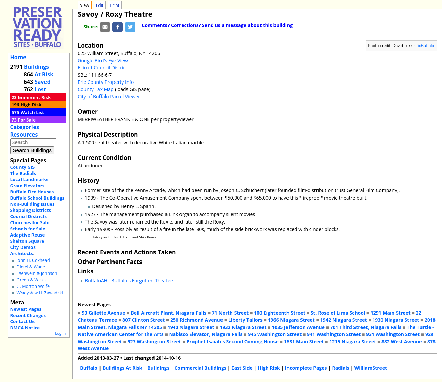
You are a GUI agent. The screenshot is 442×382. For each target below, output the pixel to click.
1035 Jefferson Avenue (298, 327)
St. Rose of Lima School (338, 312)
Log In (60, 333)
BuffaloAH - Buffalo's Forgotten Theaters (129, 280)
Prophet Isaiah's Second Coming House (233, 341)
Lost (40, 89)
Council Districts (28, 216)
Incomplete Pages (306, 368)
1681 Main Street (304, 341)
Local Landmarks (29, 179)
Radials (340, 368)
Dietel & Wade (30, 267)
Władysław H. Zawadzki (39, 293)
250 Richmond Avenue (196, 320)
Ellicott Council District (102, 67)
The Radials (23, 173)
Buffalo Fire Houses (32, 192)
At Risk (44, 74)
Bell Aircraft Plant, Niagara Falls (168, 312)
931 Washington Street (393, 334)
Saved (43, 82)
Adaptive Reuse (27, 235)
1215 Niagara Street (352, 341)
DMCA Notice (25, 327)
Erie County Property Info (106, 82)
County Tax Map (95, 89)
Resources (24, 134)
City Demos (23, 247)
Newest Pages (25, 309)
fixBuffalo (425, 45)
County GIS (22, 167)
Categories (24, 127)
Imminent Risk (34, 97)
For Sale (27, 120)
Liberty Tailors (245, 320)
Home (18, 57)
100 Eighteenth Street (279, 312)
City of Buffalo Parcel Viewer (109, 96)
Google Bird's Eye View (103, 60)
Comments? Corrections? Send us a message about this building (217, 25)
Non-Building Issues (32, 204)
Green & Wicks (30, 280)
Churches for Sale (30, 222)
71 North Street (230, 312)
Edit (99, 5)
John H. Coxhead (33, 260)
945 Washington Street (275, 334)
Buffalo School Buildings (37, 198)
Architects (21, 253)
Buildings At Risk (122, 368)
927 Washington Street (154, 341)
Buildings (36, 67)
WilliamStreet (370, 368)
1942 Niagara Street (343, 320)
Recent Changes (28, 315)
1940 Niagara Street (191, 327)
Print (114, 5)
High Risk (31, 105)
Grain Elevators (27, 185)
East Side (242, 368)
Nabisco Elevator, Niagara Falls (205, 334)
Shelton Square (27, 241)
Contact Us (22, 321)
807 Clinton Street (143, 320)
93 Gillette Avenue (103, 312)
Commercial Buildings (200, 368)
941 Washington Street (334, 334)
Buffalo (88, 368)
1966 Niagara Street (291, 320)
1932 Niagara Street (242, 327)
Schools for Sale (27, 229)
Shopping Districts (30, 210)
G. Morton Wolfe (33, 286)
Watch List (32, 112)
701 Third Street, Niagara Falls (366, 327)
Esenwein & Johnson (36, 273)
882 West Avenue (401, 341)
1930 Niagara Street (395, 320)
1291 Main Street (391, 312)
